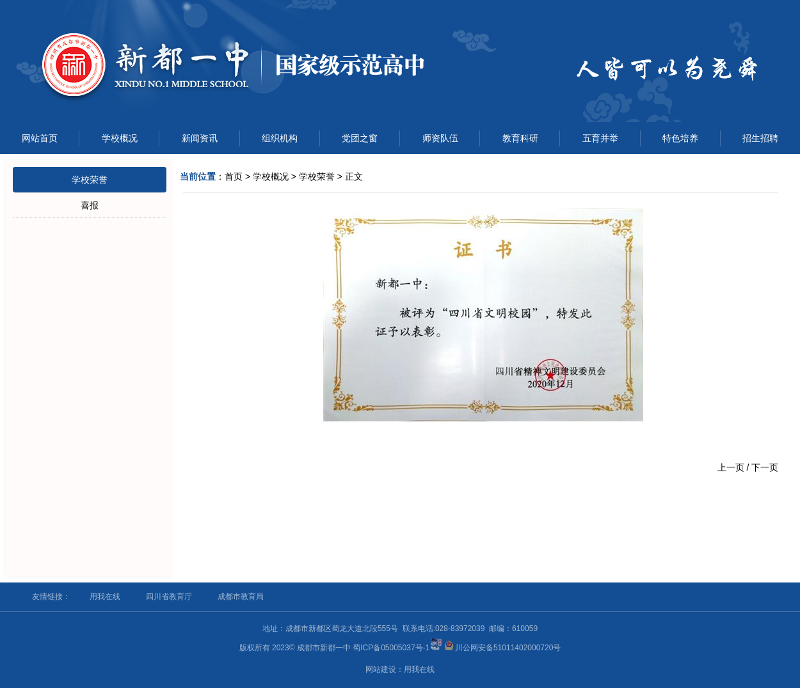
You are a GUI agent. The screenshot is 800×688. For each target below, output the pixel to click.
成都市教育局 (241, 596)
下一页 (764, 467)
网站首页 (40, 138)
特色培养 (680, 138)
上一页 (730, 467)
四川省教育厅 (169, 596)
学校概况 (120, 138)
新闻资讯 (200, 138)
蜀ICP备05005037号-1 (391, 647)
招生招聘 (760, 138)
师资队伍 (440, 138)
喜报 (90, 205)
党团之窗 (360, 138)
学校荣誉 (90, 180)
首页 (234, 176)
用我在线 (105, 596)
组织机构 (280, 138)
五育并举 (600, 138)
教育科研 (520, 138)
